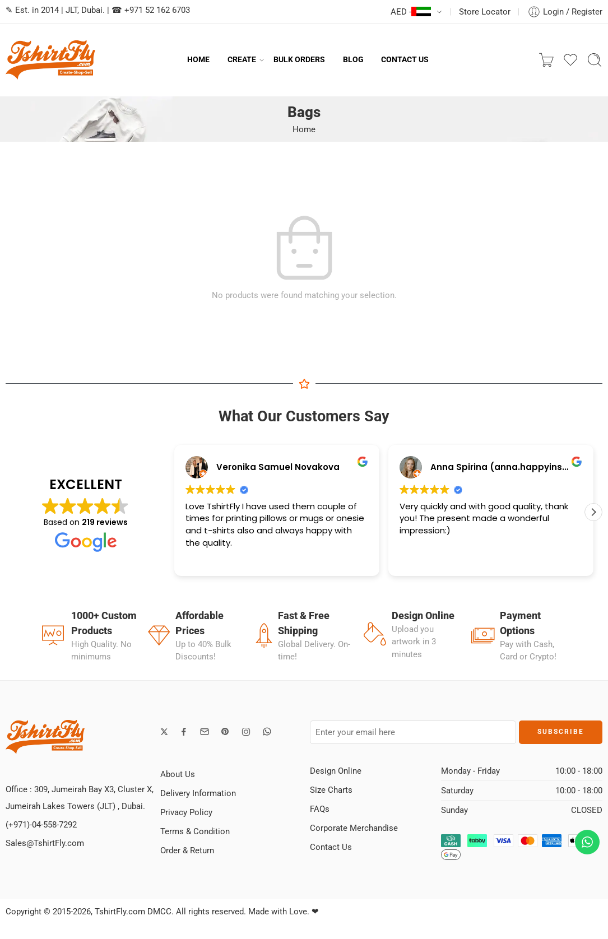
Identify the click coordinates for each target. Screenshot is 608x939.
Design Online (335, 771)
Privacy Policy (186, 812)
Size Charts (331, 790)
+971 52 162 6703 (157, 10)
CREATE (242, 60)
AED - (411, 12)
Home (304, 129)
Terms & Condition (195, 831)
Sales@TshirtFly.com (45, 843)
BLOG (353, 59)
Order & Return (187, 850)
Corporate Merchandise (354, 828)
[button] (593, 512)
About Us (177, 774)
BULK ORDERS (299, 59)
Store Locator (484, 12)
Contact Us (331, 847)
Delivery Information (198, 793)
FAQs (319, 809)
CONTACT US (405, 59)
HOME (198, 59)
